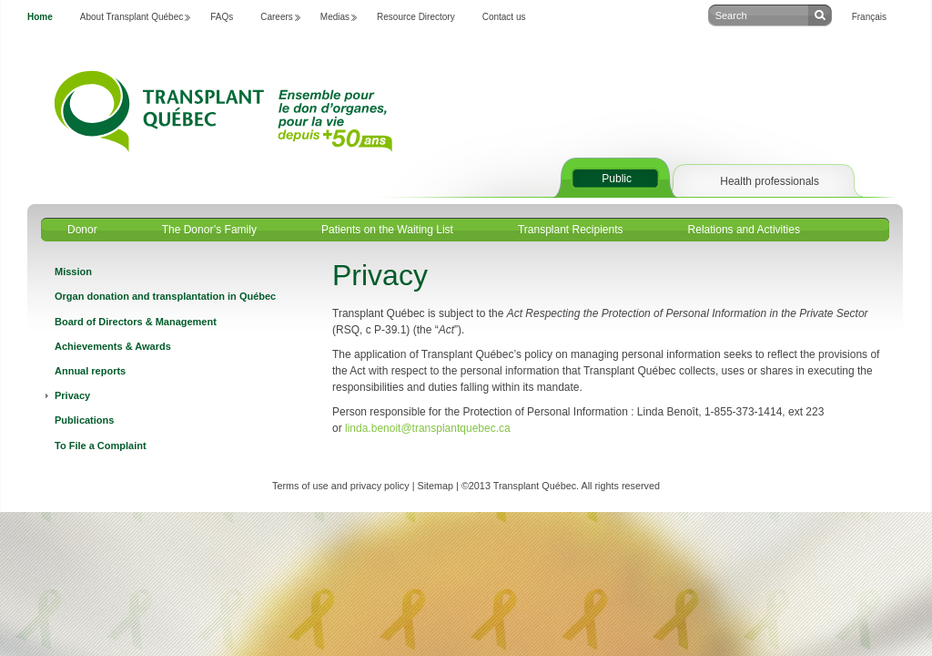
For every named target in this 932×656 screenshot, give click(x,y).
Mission (73, 271)
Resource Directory (416, 17)
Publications (84, 420)
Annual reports (90, 370)
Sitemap (435, 485)
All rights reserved (621, 485)
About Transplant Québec (131, 17)
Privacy (72, 395)
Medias (335, 17)
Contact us (504, 17)
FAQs (221, 17)
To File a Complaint (101, 445)
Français (869, 17)
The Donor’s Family (209, 229)
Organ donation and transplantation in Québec (165, 296)
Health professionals (769, 181)
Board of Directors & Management (136, 321)
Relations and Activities (744, 229)
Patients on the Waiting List (387, 229)
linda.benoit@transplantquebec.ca (428, 428)
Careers (276, 17)
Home (40, 17)
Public (617, 178)
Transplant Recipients (570, 229)
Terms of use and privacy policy (341, 485)
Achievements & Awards (113, 346)
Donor (82, 229)
